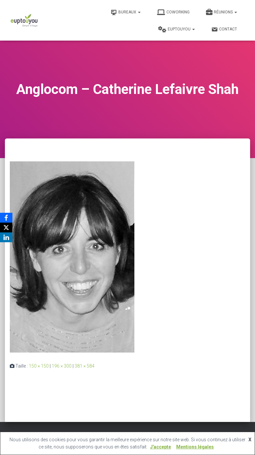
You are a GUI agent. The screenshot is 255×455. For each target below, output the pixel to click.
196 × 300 (62, 366)
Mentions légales (195, 446)
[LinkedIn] (6, 237)
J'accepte (160, 446)
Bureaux (125, 12)
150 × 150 (39, 366)
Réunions (221, 12)
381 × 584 (84, 366)
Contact (224, 29)
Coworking (173, 12)
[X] (6, 227)
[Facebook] (6, 218)
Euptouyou (176, 29)
